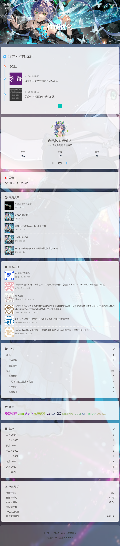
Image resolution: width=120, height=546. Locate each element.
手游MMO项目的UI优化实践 (40, 96)
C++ (84, 413)
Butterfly (68, 537)
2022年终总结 (21, 237)
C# (48, 413)
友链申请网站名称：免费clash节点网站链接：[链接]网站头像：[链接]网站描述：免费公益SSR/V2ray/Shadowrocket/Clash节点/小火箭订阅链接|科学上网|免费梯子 (65, 307)
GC (59, 413)
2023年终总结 (21, 215)
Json (21, 413)
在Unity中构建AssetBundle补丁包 (30, 226)
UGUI (78, 413)
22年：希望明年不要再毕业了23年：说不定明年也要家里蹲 (42, 319)
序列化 (29, 413)
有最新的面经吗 (22, 273)
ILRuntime (67, 413)
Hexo (54, 537)
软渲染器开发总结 (23, 203)
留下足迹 (19, 295)
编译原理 (40, 413)
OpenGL (101, 413)
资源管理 (11, 413)
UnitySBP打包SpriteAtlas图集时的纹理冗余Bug (36, 248)
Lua (53, 413)
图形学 (92, 413)
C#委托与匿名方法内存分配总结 (41, 80)
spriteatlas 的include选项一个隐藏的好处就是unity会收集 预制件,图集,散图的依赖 (52, 330)
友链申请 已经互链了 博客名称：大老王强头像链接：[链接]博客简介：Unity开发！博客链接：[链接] (60, 284)
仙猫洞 (6, 4)
